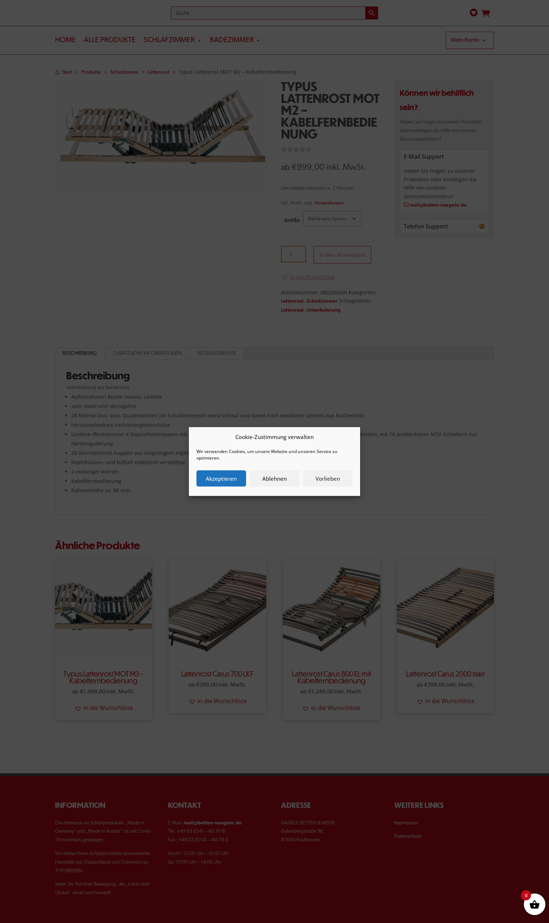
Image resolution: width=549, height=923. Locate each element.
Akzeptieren (221, 478)
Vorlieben (328, 478)
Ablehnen (274, 478)
